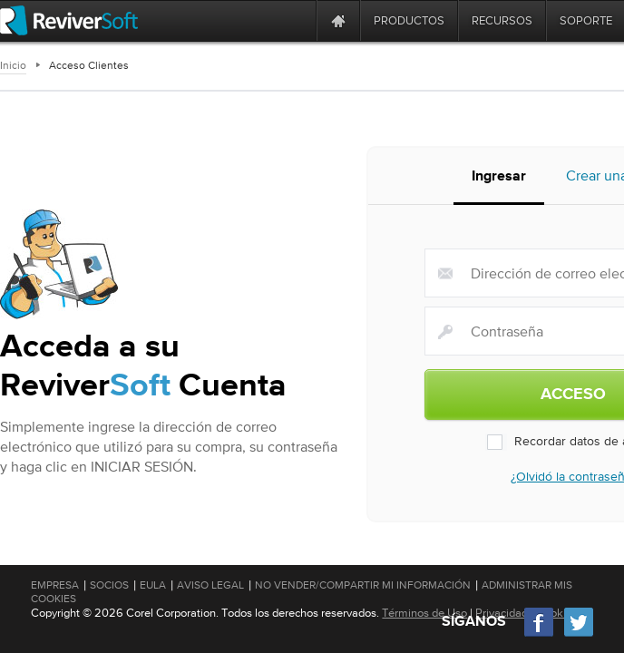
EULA (153, 585)
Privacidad (501, 612)
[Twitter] (578, 634)
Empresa (55, 585)
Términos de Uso (424, 612)
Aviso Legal (210, 585)
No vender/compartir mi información (363, 585)
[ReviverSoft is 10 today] (298, 20)
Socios (109, 585)
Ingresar (499, 177)
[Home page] (338, 20)
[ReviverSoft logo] (69, 20)
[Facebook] (539, 634)
